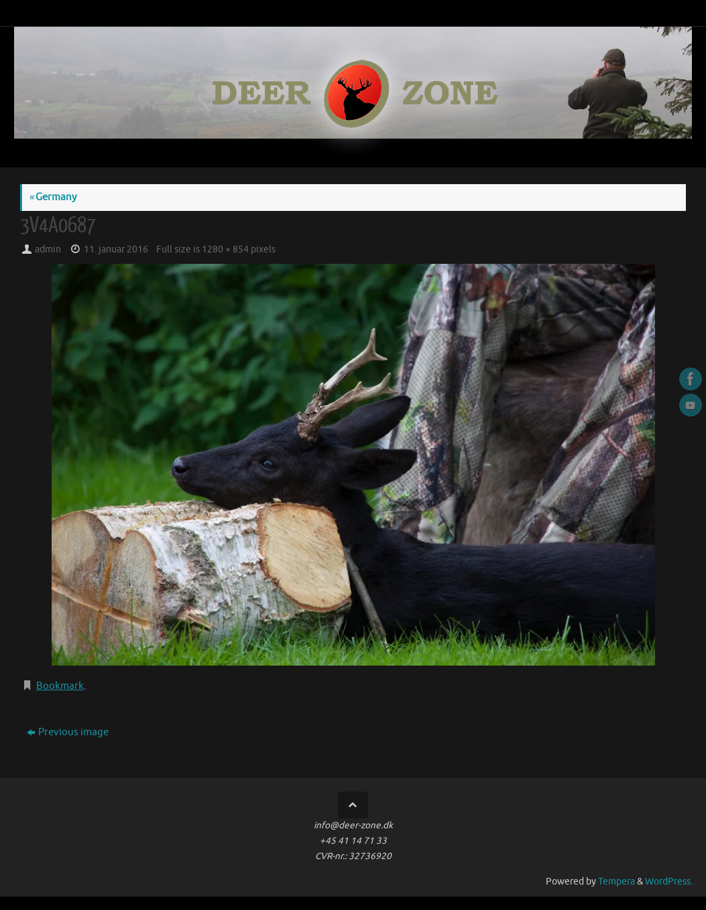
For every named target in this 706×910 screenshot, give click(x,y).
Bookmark (60, 686)
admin (48, 249)
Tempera (616, 881)
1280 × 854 (225, 249)
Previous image (68, 732)
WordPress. (669, 881)
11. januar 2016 (116, 249)
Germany (52, 197)
